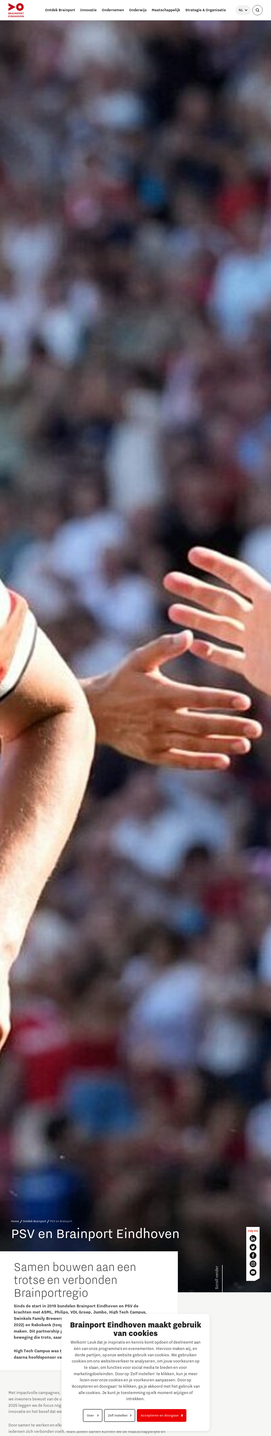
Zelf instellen (118, 1415)
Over (91, 1415)
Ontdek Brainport (34, 1221)
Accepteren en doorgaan (160, 1415)
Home (15, 1221)
